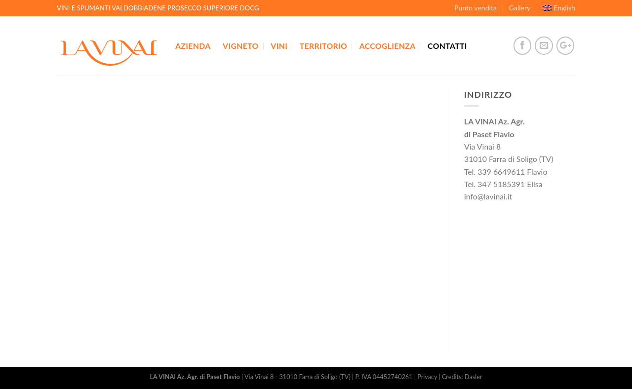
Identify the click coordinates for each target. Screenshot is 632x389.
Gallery (520, 7)
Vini (279, 45)
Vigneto (241, 45)
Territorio (323, 45)
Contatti (447, 45)
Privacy (427, 377)
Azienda (192, 45)
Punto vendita (475, 7)
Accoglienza (387, 45)
